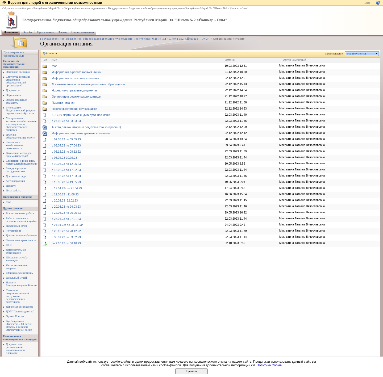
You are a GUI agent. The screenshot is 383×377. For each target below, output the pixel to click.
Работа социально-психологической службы (21, 220)
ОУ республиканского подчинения (84, 8)
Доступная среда (16, 176)
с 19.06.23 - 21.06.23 (65, 194)
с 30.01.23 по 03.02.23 (66, 237)
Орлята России (15, 316)
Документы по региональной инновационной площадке (15, 348)
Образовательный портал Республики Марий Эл (31, 8)
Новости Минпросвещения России (21, 284)
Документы (13, 90)
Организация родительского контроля (77, 96)
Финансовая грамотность (21, 240)
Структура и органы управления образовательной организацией (18, 81)
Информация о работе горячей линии (76, 72)
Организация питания (17, 196)
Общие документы (83, 32)
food (8, 201)
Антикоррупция (15, 180)
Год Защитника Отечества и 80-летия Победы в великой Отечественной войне (19, 325)
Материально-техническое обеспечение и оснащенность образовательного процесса (21, 124)
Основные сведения (18, 71)
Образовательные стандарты (16, 101)
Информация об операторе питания (75, 78)
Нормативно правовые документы (74, 90)
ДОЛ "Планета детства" (20, 311)
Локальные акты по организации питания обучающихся (88, 84)
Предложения (45, 32)
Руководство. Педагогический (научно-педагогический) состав (21, 110)
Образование (13, 95)
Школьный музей (16, 277)
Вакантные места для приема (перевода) (19, 154)
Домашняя (11, 32)
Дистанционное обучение (21, 235)
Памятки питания (63, 102)
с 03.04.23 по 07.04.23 (66, 145)
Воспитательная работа (20, 213)
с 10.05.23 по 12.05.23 (66, 163)
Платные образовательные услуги (20, 136)
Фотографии (13, 230)
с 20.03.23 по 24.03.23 (66, 206)
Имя (54, 59)
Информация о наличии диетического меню (81, 133)
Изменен (230, 59)
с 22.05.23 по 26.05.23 (66, 212)
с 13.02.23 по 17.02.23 (66, 169)
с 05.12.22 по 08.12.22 (66, 151)
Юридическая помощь (19, 272)
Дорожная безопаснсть (19, 306)
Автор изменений (294, 59)
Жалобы (27, 32)
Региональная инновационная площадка (20, 338)
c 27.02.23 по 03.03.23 (66, 121)
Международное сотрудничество (16, 170)
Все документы (356, 53)
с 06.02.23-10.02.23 (64, 157)
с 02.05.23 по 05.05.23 (66, 139)
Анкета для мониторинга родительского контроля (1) (86, 127)
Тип (44, 59)
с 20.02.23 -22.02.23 (65, 200)
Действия (49, 53)
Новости (11, 185)
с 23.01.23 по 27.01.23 (66, 218)
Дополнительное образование (16, 251)
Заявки (63, 32)
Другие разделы (13, 208)
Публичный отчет (16, 225)
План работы (14, 190)
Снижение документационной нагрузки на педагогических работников (17, 296)
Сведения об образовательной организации (13, 64)
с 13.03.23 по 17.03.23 (66, 176)
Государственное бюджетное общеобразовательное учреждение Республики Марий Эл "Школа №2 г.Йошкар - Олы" (178, 8)
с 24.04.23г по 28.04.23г (67, 225)
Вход (367, 2)
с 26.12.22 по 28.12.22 (66, 231)
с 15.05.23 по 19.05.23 (66, 182)
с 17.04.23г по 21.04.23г (67, 188)
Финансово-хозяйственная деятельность (14, 145)
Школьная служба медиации (16, 259)
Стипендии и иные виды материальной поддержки (21, 162)
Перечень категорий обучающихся (74, 108)
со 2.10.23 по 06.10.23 (66, 243)
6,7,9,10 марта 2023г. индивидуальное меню (81, 114)
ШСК (9, 245)
